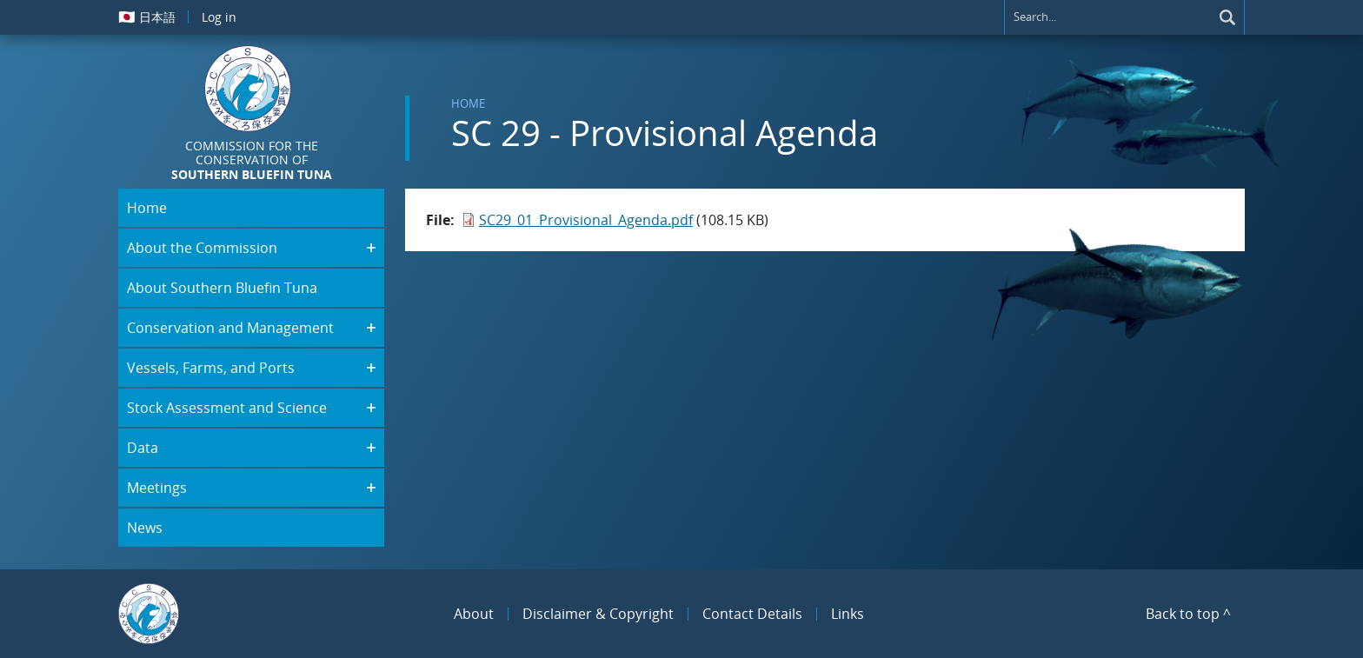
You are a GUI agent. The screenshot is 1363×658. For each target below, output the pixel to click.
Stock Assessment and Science (227, 407)
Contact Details (752, 613)
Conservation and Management (230, 327)
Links (847, 613)
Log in (219, 17)
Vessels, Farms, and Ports (211, 367)
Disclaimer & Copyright (598, 613)
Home (468, 103)
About (474, 613)
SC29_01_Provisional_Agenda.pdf (586, 219)
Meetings (157, 487)
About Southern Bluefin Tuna (222, 287)
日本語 (147, 16)
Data (142, 447)
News (145, 527)
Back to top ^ (1188, 613)
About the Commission (202, 247)
